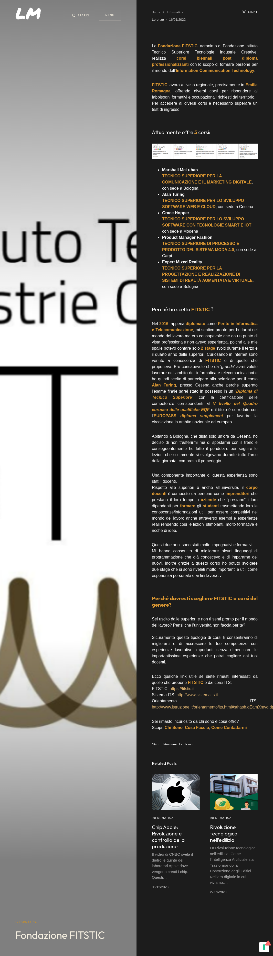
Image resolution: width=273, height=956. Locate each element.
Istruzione (169, 744)
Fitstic (156, 744)
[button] (81, 15)
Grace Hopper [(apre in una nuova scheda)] (175, 213)
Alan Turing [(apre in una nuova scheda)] (173, 194)
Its (180, 744)
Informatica (26, 922)
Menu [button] (110, 15)
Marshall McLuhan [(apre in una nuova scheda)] (180, 170)
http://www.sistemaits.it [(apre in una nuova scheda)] (197, 695)
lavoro (189, 744)
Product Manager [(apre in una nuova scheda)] (179, 237)
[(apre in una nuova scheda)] (189, 46)
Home (156, 12)
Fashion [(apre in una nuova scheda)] (204, 237)
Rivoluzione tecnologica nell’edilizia (223, 833)
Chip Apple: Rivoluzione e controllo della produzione (168, 837)
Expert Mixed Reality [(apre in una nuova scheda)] (182, 262)
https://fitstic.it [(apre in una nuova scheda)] (182, 688)
